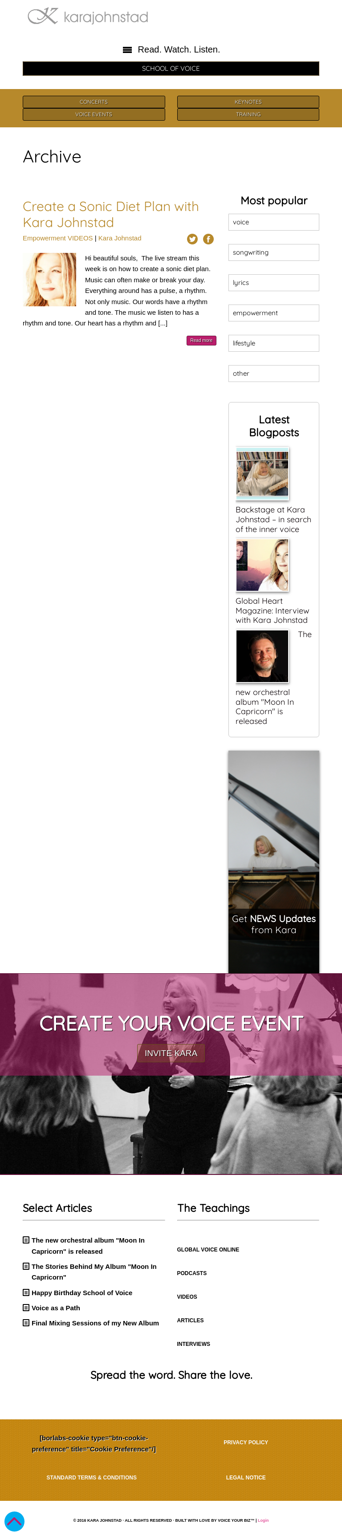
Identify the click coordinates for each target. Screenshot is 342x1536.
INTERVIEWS (193, 1344)
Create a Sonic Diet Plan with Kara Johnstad (111, 214)
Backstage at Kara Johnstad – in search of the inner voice (273, 519)
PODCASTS (192, 1273)
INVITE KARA (171, 1053)
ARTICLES (190, 1320)
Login (263, 1520)
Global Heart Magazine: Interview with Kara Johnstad (272, 610)
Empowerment (44, 238)
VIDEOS (80, 238)
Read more (201, 340)
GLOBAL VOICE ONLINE (208, 1250)
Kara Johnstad (120, 238)
